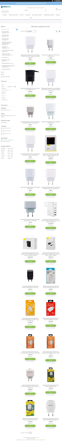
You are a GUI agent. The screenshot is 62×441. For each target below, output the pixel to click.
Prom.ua (37, 437)
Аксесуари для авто (6, 63)
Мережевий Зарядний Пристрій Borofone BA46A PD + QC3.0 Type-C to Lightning (30, 386)
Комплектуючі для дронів (6, 60)
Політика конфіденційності (40, 439)
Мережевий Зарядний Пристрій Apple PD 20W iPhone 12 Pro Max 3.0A (30, 154)
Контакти (27, 14)
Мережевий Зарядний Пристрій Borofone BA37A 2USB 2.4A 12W (51, 287)
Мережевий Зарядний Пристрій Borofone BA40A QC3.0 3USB (51, 319)
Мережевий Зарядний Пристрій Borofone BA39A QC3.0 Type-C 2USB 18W (50, 353)
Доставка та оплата (37, 14)
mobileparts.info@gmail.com (8, 140)
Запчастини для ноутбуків (5, 39)
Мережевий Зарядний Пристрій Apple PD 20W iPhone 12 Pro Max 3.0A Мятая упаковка (30, 56)
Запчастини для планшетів (5, 36)
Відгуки (58, 14)
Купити (30, 63)
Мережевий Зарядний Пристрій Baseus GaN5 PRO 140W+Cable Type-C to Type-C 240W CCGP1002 (30, 254)
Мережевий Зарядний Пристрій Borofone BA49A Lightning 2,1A (51, 419)
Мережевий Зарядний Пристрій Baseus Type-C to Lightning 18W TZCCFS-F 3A (51, 155)
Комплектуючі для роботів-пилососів (8, 51)
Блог (31, 17)
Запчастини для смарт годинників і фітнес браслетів (7, 43)
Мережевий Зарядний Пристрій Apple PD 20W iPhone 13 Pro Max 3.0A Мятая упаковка (50, 89)
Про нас (22, 14)
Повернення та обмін (49, 14)
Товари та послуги (13, 14)
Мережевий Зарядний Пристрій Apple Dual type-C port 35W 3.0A (30, 220)
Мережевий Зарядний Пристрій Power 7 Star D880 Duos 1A (30, 89)
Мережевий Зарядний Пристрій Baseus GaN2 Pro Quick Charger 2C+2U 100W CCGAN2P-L (50, 221)
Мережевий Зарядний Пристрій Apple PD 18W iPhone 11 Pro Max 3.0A (30, 122)
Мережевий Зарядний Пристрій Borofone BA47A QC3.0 (51, 386)
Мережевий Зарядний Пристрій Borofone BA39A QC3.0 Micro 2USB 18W (30, 352)
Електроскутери (5, 69)
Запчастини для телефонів (5, 32)
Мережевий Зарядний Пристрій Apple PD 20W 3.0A (50, 122)
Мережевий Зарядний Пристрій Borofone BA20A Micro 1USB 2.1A (30, 287)
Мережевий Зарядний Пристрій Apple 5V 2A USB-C (30, 188)
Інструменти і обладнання (5, 47)
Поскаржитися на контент (29, 439)
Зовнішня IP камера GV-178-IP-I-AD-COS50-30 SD (51, 55)
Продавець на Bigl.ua (31, 438)
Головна (4, 14)
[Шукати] (46, 10)
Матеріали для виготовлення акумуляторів (8, 66)
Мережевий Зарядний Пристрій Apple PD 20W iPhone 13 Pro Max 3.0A (50, 188)
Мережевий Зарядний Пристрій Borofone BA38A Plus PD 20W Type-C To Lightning (30, 319)
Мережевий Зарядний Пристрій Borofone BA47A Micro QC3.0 (30, 419)
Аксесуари (4, 57)
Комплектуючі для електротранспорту (6, 54)
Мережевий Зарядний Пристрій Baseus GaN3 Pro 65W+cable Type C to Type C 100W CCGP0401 (50, 254)
